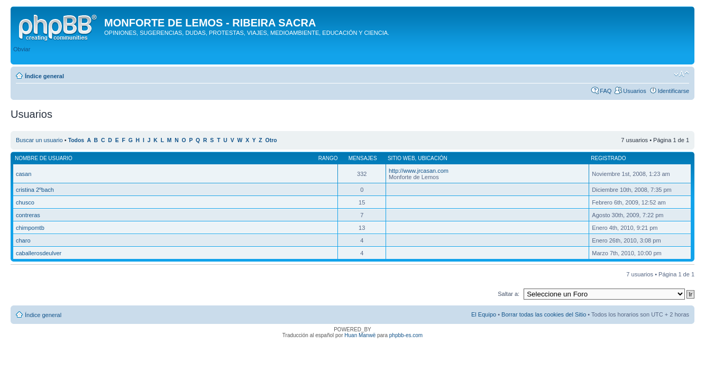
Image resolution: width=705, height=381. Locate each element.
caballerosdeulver (38, 253)
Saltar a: (508, 294)
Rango (328, 158)
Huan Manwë (360, 335)
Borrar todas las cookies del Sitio (543, 314)
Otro (271, 140)
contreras (28, 215)
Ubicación (432, 158)
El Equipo (483, 314)
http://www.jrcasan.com (418, 171)
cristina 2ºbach (35, 190)
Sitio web (401, 158)
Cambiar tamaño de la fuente (681, 74)
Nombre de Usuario (43, 158)
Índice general (44, 76)
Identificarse (673, 91)
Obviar (21, 49)
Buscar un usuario (39, 140)
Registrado (608, 158)
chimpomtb (30, 228)
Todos (76, 140)
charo (23, 240)
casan (23, 174)
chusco (25, 202)
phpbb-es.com (406, 335)
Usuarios (634, 91)
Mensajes (363, 158)
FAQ (605, 91)
